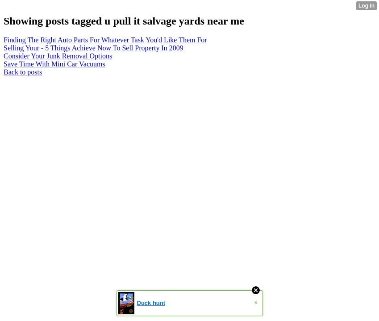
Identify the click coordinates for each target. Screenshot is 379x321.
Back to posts (23, 72)
